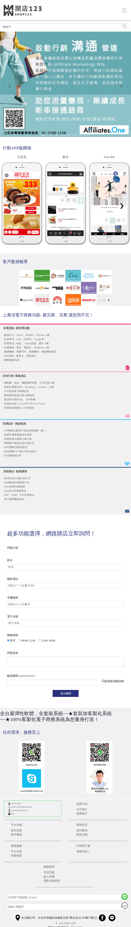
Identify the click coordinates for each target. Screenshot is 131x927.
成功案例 (81, 830)
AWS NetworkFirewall (21, 807)
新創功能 (81, 834)
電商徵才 (81, 813)
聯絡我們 (49, 866)
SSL (13, 813)
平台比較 (16, 851)
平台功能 (16, 824)
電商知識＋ (83, 851)
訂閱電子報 (83, 845)
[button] (10, 86)
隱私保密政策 (52, 880)
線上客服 (49, 876)
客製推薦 (16, 855)
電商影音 (81, 824)
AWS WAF (16, 803)
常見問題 (49, 872)
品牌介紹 (81, 803)
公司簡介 (81, 809)
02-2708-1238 (68, 923)
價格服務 (16, 845)
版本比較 (16, 830)
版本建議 (16, 834)
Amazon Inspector (19, 810)
